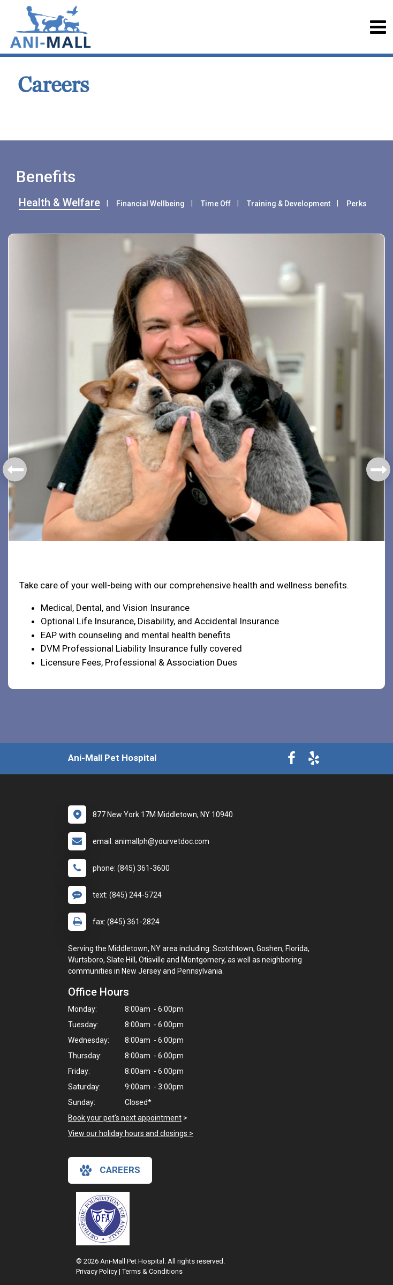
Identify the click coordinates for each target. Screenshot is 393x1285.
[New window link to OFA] (105, 1218)
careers (110, 1170)
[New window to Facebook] (291, 760)
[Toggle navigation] (377, 27)
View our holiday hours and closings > (130, 1133)
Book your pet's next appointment (125, 1118)
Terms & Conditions (152, 1271)
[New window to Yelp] (314, 760)
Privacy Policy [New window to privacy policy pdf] (96, 1271)
